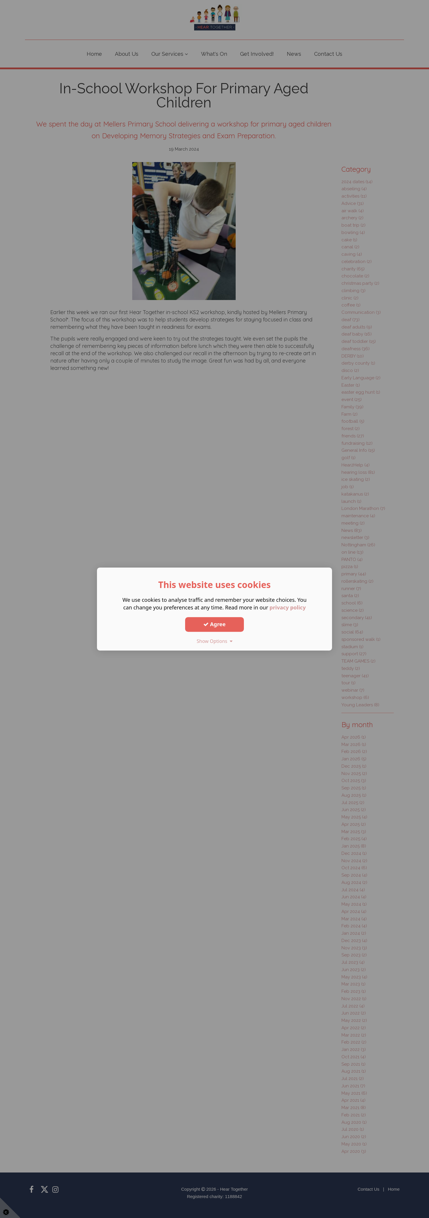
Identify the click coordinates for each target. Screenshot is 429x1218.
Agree (214, 624)
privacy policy (287, 607)
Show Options (214, 641)
